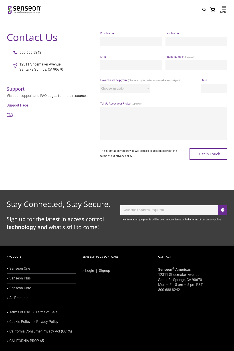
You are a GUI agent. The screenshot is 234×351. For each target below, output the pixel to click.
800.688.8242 (169, 290)
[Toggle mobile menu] (223, 7)
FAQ (10, 115)
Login (89, 271)
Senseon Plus (20, 278)
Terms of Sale (46, 312)
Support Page (17, 105)
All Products (18, 298)
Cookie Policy (19, 322)
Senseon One (19, 268)
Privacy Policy (47, 322)
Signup (104, 271)
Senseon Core (20, 288)
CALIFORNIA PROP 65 (26, 341)
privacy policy (124, 156)
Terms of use (19, 312)
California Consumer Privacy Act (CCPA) (40, 331)
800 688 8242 (27, 52)
